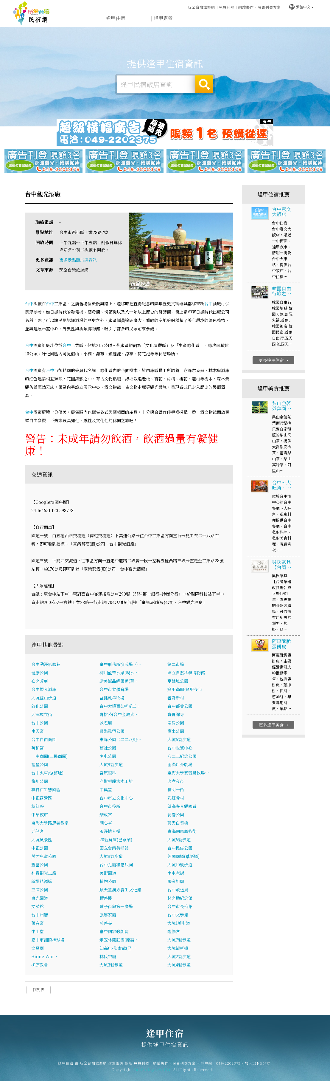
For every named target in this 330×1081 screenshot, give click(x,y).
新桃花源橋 (41, 882)
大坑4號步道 (179, 965)
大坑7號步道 (179, 940)
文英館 (37, 907)
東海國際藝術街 (182, 831)
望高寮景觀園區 (182, 806)
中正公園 (39, 848)
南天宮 (37, 731)
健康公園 (39, 673)
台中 (29, 304)
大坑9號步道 (111, 765)
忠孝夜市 (175, 781)
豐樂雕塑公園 (111, 731)
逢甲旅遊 (187, 18)
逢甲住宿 (31, 13)
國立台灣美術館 (114, 848)
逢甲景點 (282, 21)
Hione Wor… (45, 957)
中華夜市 (39, 815)
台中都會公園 (179, 706)
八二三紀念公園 (182, 756)
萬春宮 (37, 923)
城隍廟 (105, 723)
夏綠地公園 (177, 681)
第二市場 (175, 665)
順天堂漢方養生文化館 (120, 890)
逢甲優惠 (234, 19)
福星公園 (39, 765)
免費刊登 (226, 7)
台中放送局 (177, 890)
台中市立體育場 (114, 690)
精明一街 (175, 790)
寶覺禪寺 (175, 715)
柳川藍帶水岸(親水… (119, 673)
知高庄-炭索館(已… (117, 948)
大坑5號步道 (179, 840)
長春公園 (175, 815)
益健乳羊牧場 (111, 698)
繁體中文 (301, 6)
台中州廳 (39, 915)
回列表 (38, 990)
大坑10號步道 (179, 865)
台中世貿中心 (179, 748)
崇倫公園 (175, 723)
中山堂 (37, 932)
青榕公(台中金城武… (119, 715)
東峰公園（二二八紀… (120, 740)
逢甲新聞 (258, 20)
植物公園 (107, 882)
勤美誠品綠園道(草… (119, 681)
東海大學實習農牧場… (188, 773)
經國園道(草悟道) (183, 856)
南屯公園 (107, 756)
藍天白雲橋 (177, 823)
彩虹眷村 (175, 798)
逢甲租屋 (139, 18)
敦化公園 (39, 706)
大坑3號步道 (111, 965)
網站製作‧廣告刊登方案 (259, 7)
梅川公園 (39, 781)
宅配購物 (306, 22)
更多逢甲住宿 (274, 360)
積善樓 (105, 898)
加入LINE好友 (257, 1066)
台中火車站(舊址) (47, 773)
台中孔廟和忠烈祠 (116, 865)
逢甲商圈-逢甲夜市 (184, 690)
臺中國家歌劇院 (114, 932)
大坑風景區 (41, 840)
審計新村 (175, 698)
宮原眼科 (107, 773)
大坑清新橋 (177, 948)
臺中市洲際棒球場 (48, 940)
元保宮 (37, 831)
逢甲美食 (210, 19)
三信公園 (39, 890)
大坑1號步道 (178, 923)
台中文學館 (177, 915)
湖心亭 (105, 823)
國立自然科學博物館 (186, 673)
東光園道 (39, 898)
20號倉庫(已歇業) (115, 840)
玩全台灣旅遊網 (201, 7)
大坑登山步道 (43, 698)
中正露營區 (41, 798)
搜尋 (204, 84)
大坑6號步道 (179, 740)
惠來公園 (175, 731)
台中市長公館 (179, 907)
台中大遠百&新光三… (120, 706)
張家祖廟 (175, 882)
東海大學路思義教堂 (50, 823)
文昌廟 (37, 948)
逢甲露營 (163, 18)
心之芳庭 (39, 681)
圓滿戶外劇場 (179, 765)
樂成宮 (105, 815)
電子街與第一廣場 (116, 907)
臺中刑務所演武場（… (120, 665)
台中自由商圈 (43, 740)
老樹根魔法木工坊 (116, 781)
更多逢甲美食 (274, 725)
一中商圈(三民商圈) (49, 756)
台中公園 (39, 723)
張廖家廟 (107, 915)
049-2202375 (228, 1066)
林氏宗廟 (107, 957)
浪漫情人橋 (109, 831)
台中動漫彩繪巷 (45, 665)
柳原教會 (39, 965)
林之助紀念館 (179, 898)
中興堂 (105, 790)
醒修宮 (173, 932)
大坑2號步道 (179, 957)
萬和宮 (37, 748)
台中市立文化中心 (116, 798)
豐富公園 (39, 865)
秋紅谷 (37, 806)
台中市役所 (109, 806)
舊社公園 (107, 748)
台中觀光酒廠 (43, 690)
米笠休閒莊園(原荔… (119, 940)
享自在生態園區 (45, 790)
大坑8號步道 (111, 856)
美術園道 (107, 873)
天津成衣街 (41, 715)
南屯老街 (175, 873)
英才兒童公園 (43, 856)
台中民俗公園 (179, 848)
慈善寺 (105, 923)
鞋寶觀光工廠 (43, 873)
